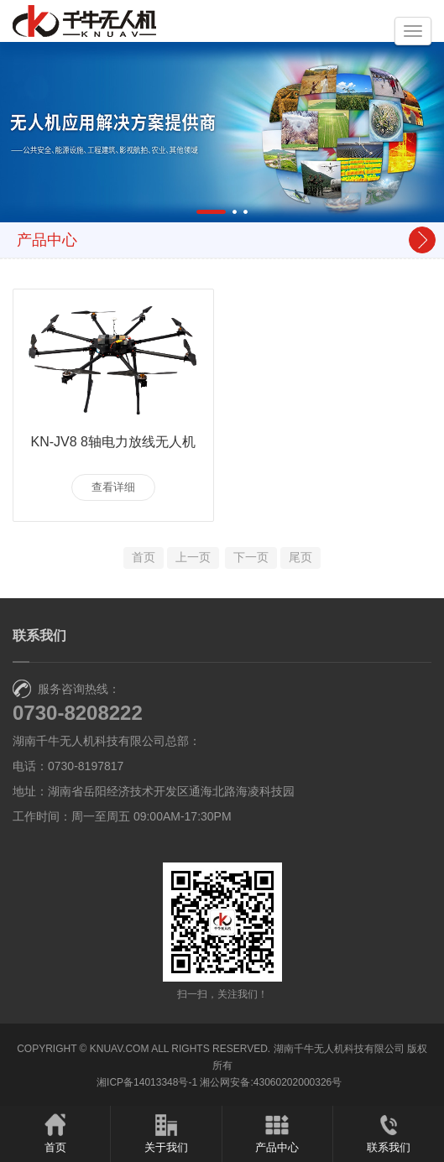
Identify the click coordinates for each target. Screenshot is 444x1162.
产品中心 (277, 1133)
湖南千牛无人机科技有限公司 (339, 1049)
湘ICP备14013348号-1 (147, 1082)
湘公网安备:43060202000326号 (271, 1082)
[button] (211, 212)
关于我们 (165, 1133)
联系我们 (389, 1133)
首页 (55, 1133)
